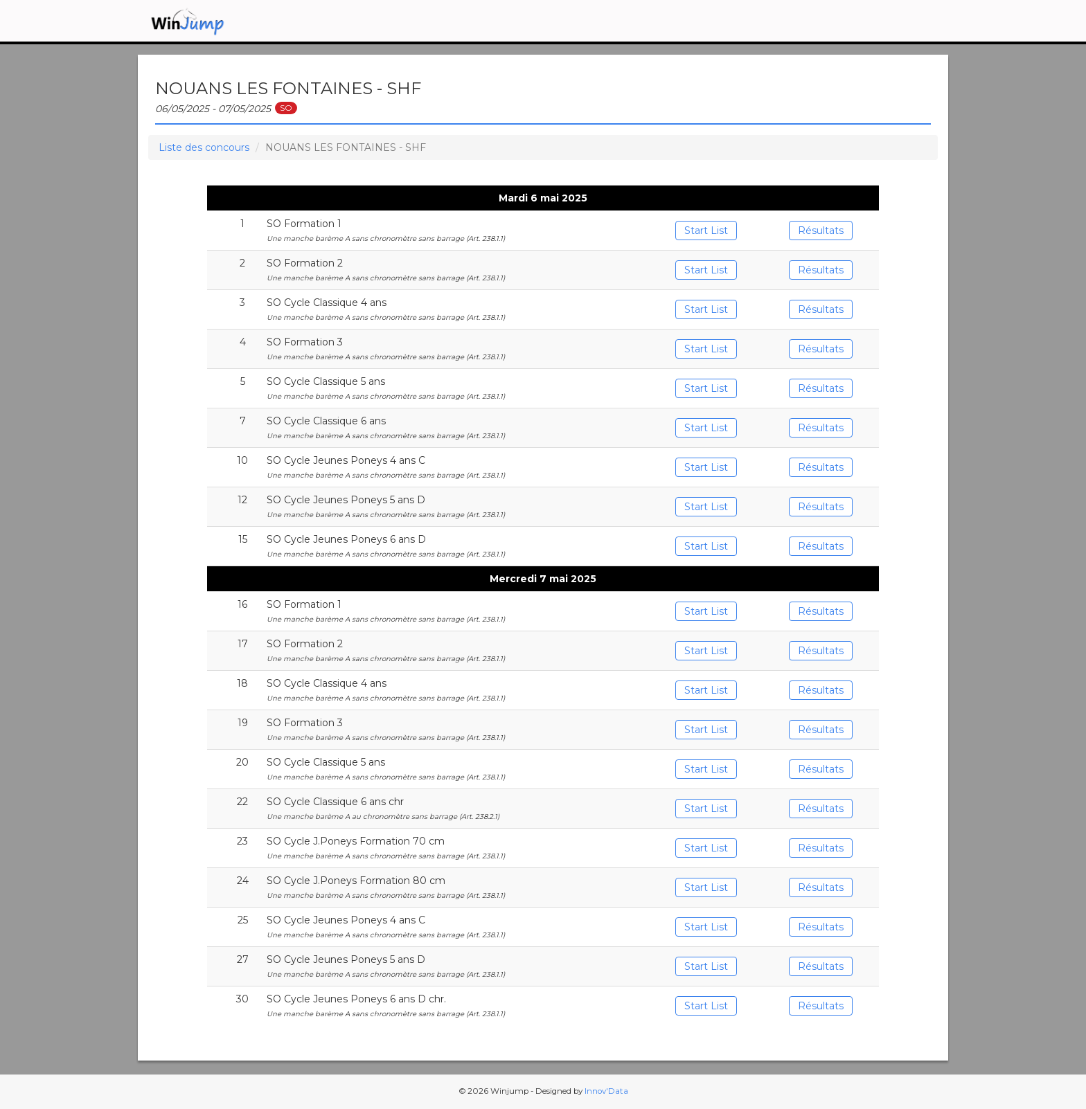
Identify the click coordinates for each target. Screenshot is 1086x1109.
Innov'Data (606, 1091)
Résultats (821, 230)
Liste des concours (204, 147)
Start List (706, 230)
